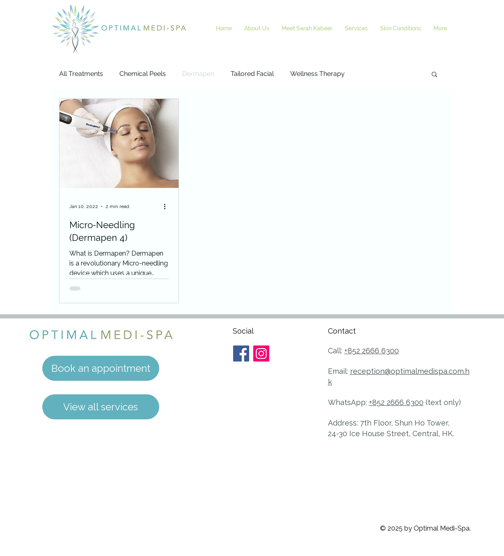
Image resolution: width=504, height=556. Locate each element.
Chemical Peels (142, 74)
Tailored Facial (252, 74)
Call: (336, 350)
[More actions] (167, 206)
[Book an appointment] (100, 368)
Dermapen (198, 74)
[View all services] (100, 406)
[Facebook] (241, 353)
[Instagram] (261, 353)
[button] (434, 75)
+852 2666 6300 (371, 350)
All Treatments (81, 74)
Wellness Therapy (317, 74)
